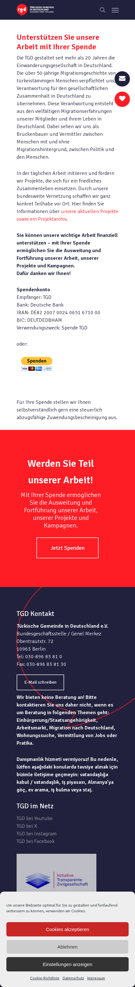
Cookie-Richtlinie (44, 978)
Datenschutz (73, 978)
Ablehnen (67, 946)
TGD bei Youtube (35, 818)
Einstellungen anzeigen (67, 964)
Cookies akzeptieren (67, 929)
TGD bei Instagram (36, 834)
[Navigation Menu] (115, 10)
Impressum (96, 978)
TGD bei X (27, 826)
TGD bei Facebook (36, 841)
